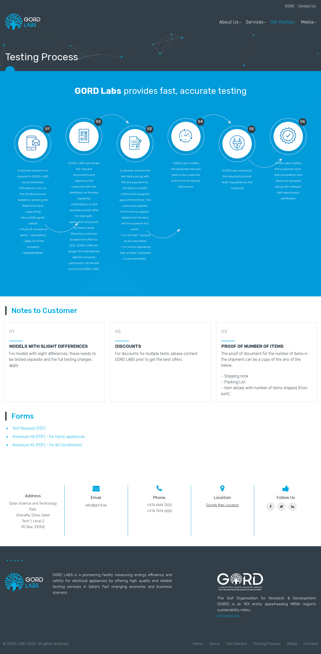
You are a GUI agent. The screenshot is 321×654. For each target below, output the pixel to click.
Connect (311, 644)
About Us (229, 22)
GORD (289, 6)
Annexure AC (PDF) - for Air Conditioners (47, 445)
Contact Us (307, 6)
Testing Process (267, 644)
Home (198, 644)
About (214, 644)
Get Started (282, 22)
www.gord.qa (228, 616)
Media (307, 22)
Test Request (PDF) (29, 428)
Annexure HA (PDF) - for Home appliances (48, 436)
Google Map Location (222, 505)
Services (255, 22)
